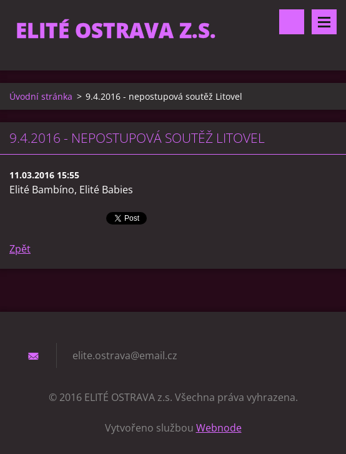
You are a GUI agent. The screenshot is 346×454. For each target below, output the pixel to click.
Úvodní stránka (40, 96)
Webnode (219, 428)
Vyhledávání (291, 21)
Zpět (20, 249)
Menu (324, 21)
